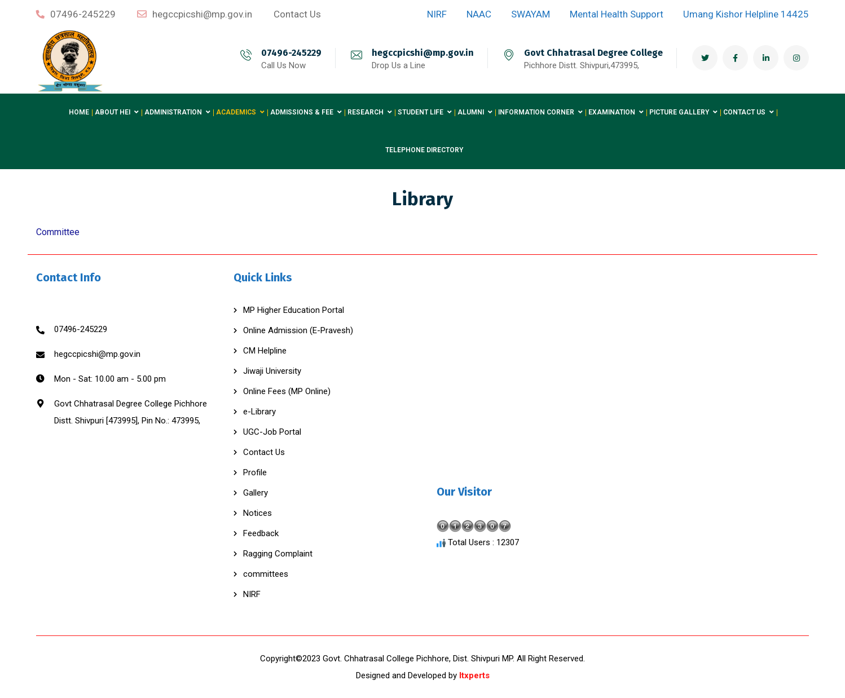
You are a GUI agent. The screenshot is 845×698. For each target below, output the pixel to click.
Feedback (261, 533)
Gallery (255, 493)
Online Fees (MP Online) (287, 391)
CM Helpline (265, 351)
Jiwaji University (272, 371)
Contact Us (264, 452)
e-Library (259, 412)
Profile (255, 472)
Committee (58, 232)
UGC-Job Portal (272, 432)
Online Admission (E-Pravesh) (298, 330)
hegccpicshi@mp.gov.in (423, 52)
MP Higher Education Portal (293, 310)
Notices (257, 513)
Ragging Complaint (278, 554)
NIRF (252, 594)
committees (265, 574)
